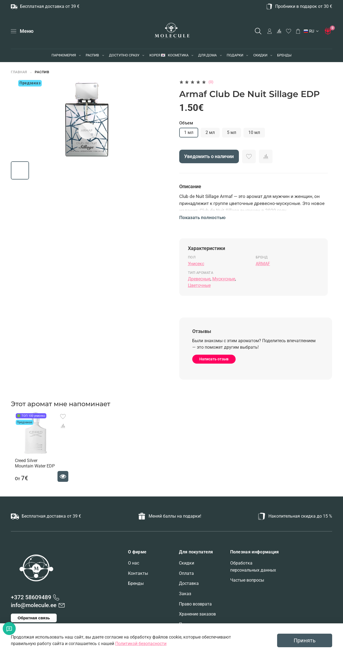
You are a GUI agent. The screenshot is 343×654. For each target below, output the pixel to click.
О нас (133, 563)
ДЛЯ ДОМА (207, 55)
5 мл (231, 132)
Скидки (186, 563)
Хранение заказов (197, 614)
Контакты (138, 573)
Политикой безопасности (140, 643)
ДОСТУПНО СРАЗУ (124, 55)
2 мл (210, 132)
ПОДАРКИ (235, 55)
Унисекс (196, 263)
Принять (305, 640)
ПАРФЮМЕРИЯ (64, 55)
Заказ (185, 593)
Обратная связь (34, 617)
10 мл (254, 132)
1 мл (188, 132)
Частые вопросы (247, 580)
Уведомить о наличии (209, 156)
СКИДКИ (260, 55)
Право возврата (195, 604)
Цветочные (199, 285)
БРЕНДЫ (284, 55)
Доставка (189, 583)
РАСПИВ (92, 55)
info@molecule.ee (33, 605)
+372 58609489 (31, 597)
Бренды (136, 583)
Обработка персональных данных (253, 566)
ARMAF (263, 263)
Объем (186, 123)
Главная (19, 72)
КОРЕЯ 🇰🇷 (157, 55)
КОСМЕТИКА (178, 55)
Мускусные (223, 278)
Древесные (199, 278)
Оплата (186, 573)
